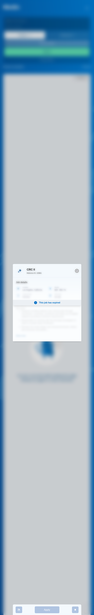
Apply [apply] (47, 609)
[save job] (75, 609)
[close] (77, 271)
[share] (19, 609)
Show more (21, 336)
